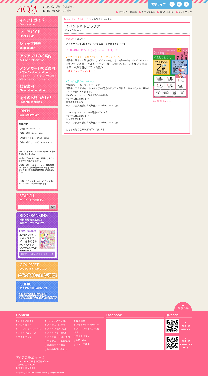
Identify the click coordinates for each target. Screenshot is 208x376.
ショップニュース (27, 333)
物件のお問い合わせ (57, 349)
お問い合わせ (166, 12)
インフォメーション (57, 320)
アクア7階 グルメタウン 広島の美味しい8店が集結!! (37, 270)
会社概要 (80, 320)
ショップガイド (26, 320)
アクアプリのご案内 (57, 328)
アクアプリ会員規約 (57, 333)
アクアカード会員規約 (58, 341)
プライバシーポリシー (87, 324)
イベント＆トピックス (79, 19)
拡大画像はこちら (162, 100)
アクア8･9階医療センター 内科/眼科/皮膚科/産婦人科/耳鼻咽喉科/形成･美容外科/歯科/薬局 (37, 291)
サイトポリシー (84, 336)
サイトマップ (185, 12)
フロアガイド (25, 324)
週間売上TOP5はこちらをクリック (37, 254)
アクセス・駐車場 (127, 12)
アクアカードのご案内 (58, 337)
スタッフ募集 (148, 12)
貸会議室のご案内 (56, 345)
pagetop (178, 312)
